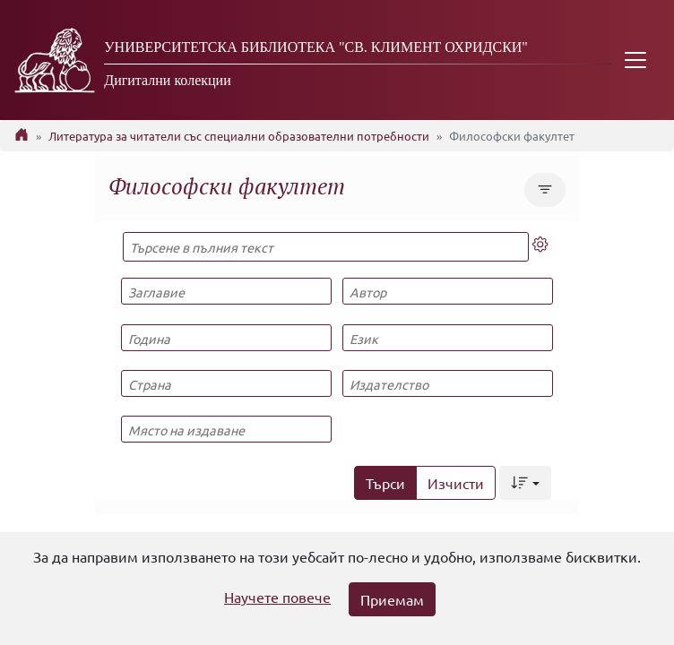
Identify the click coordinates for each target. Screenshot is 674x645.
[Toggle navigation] (635, 60)
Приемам (392, 599)
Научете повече (277, 597)
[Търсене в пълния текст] (326, 247)
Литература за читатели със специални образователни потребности (238, 135)
